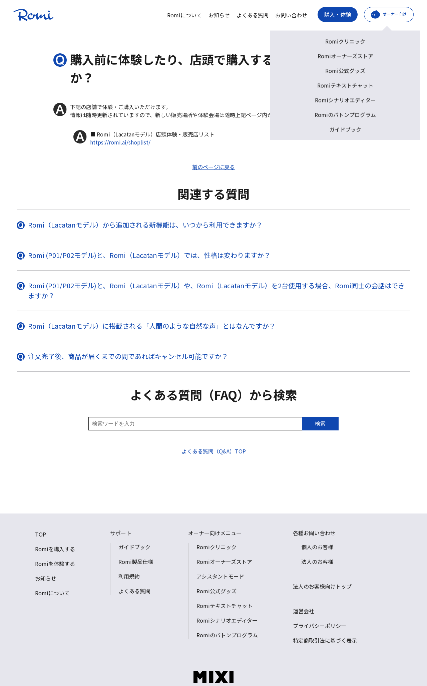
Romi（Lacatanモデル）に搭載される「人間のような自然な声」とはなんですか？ (152, 326)
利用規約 (129, 576)
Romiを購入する (55, 549)
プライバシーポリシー (319, 626)
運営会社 (303, 611)
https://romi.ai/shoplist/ (120, 142)
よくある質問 (253, 15)
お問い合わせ (291, 15)
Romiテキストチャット (224, 606)
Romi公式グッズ (216, 591)
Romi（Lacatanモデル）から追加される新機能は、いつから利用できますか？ (145, 225)
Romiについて (184, 15)
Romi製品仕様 (135, 562)
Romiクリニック (216, 547)
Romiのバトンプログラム (227, 635)
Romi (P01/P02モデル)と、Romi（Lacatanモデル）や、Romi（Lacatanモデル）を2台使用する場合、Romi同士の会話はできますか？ (216, 290)
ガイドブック (134, 547)
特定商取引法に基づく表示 (325, 640)
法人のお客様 (317, 562)
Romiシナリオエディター (227, 620)
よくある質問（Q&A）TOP (213, 451)
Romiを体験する (55, 564)
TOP (40, 534)
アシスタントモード (220, 576)
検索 (320, 423)
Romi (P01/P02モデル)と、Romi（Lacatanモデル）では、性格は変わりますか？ (149, 255)
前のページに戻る (213, 167)
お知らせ (219, 15)
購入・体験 (337, 14)
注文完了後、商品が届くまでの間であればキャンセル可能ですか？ (128, 356)
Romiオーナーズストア (224, 562)
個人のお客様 (317, 547)
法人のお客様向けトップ (322, 586)
